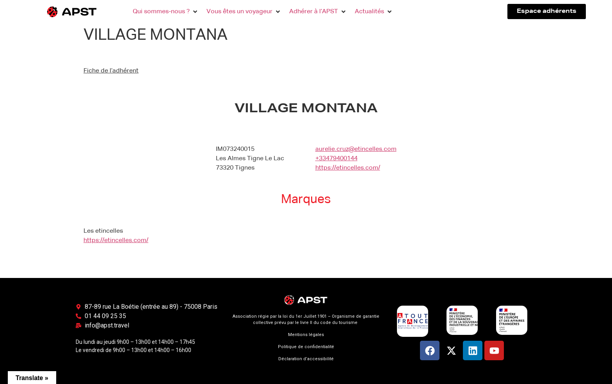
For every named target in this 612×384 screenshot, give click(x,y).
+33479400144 (336, 159)
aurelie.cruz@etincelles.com (356, 149)
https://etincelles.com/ (347, 168)
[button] (166, 11)
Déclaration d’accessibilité (306, 358)
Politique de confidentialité (306, 346)
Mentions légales (306, 334)
